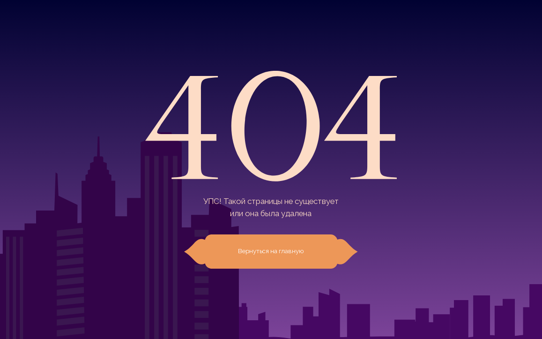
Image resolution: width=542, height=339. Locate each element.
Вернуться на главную (271, 251)
